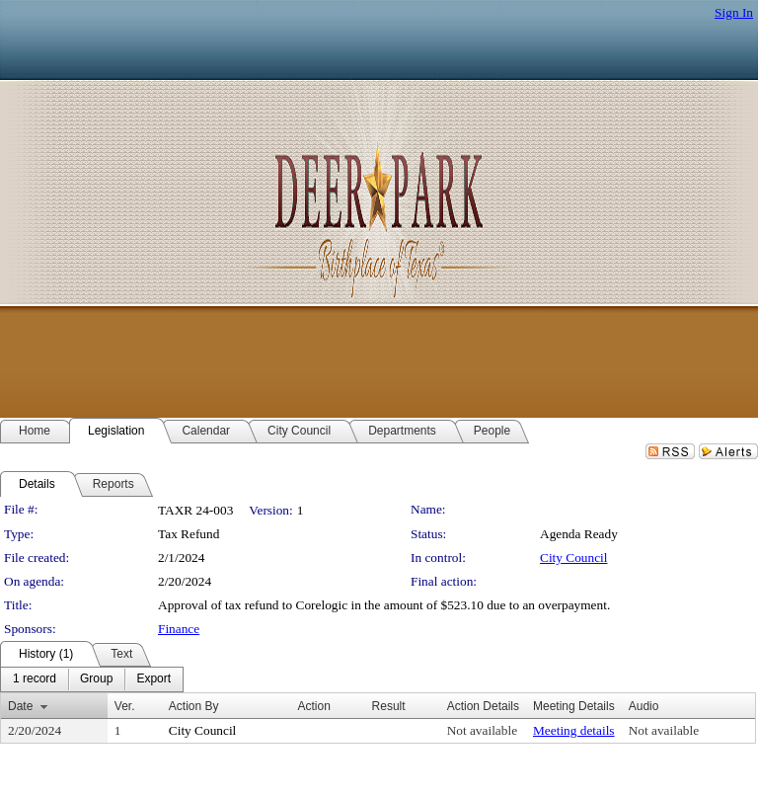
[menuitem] (34, 679)
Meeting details (574, 730)
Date (20, 706)
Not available (482, 730)
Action (314, 706)
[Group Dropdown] (96, 679)
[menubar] (92, 679)
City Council (574, 557)
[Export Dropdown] (153, 679)
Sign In (734, 12)
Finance (178, 628)
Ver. (124, 706)
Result (389, 706)
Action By (194, 706)
